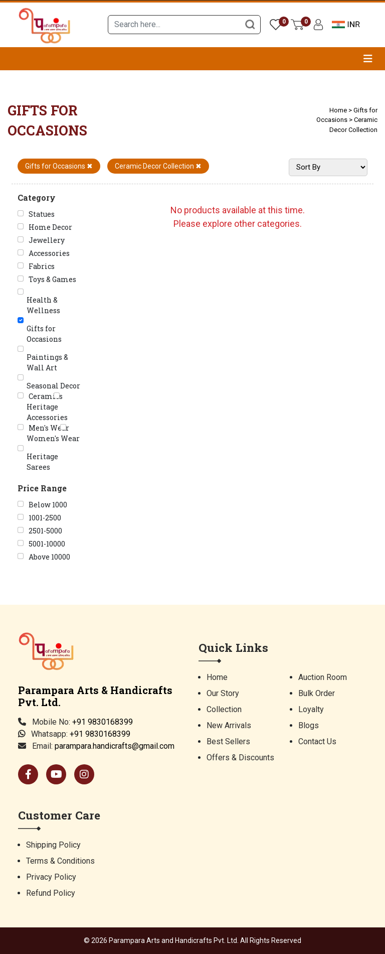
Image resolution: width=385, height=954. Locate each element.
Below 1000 (48, 504)
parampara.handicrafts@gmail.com (114, 746)
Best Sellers (228, 741)
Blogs (308, 725)
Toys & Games (52, 279)
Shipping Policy (53, 845)
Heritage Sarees (42, 462)
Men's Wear (49, 428)
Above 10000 (49, 557)
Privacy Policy (51, 877)
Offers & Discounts (240, 757)
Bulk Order (316, 693)
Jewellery (47, 240)
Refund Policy (50, 893)
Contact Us (317, 741)
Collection (224, 709)
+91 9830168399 (102, 722)
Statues (42, 214)
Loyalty (311, 709)
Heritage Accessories (47, 412)
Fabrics (42, 266)
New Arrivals (229, 725)
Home (338, 110)
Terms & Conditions (60, 861)
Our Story (223, 693)
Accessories (49, 253)
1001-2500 (45, 517)
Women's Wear (53, 438)
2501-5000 (45, 530)
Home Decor (50, 227)
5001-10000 (47, 544)
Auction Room (322, 677)
